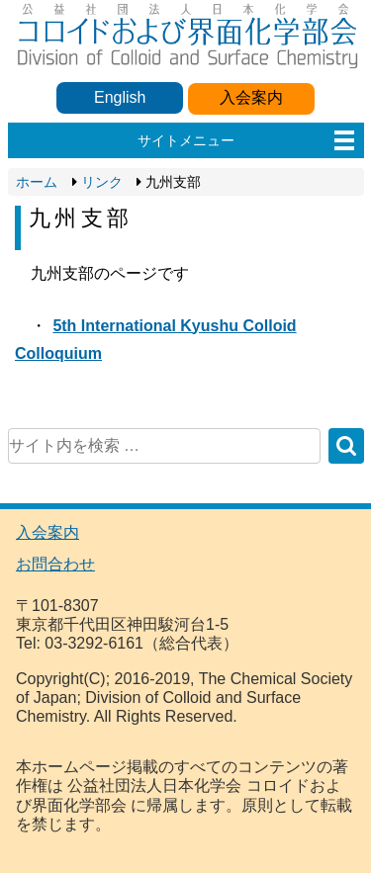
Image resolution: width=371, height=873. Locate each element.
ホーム (36, 182)
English (119, 97)
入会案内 (251, 97)
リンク (102, 182)
